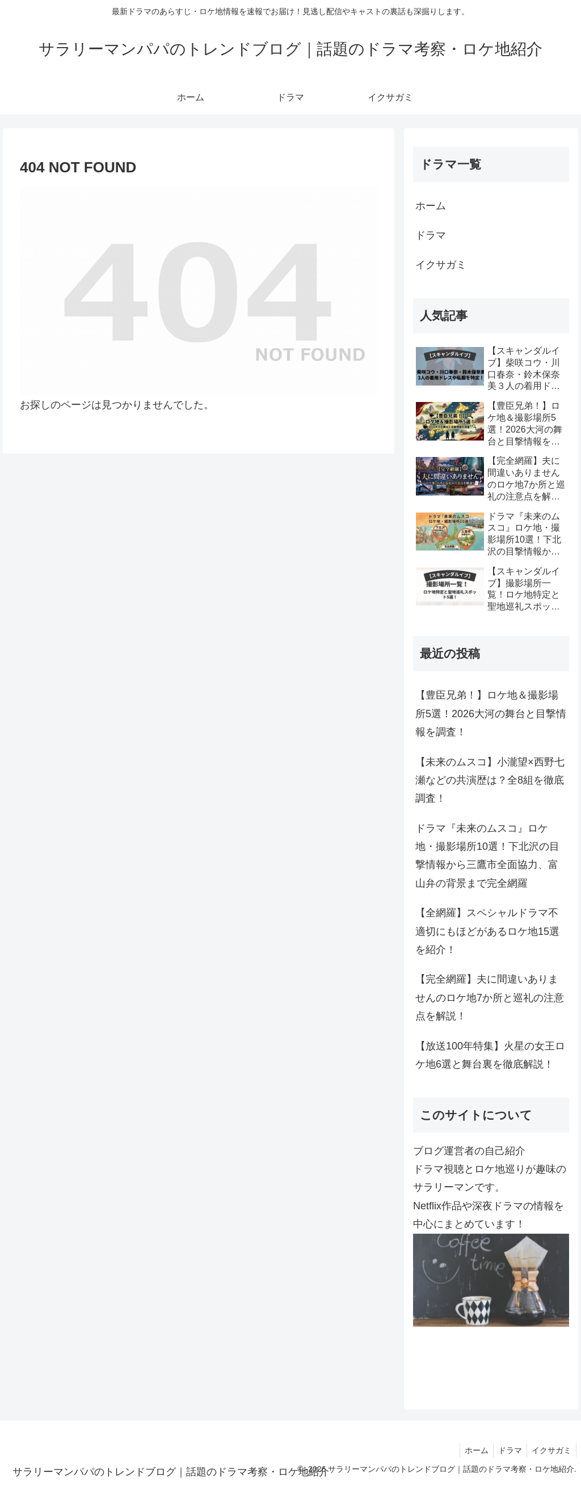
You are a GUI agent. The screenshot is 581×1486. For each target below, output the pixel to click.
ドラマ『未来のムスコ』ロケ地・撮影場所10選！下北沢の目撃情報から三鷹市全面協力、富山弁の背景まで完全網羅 (487, 856)
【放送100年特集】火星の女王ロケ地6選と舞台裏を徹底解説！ (490, 1055)
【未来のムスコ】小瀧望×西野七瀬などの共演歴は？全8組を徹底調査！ (490, 780)
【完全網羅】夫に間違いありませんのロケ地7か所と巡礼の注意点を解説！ (489, 997)
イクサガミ (440, 264)
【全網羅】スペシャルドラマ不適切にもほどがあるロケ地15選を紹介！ (487, 931)
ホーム (430, 205)
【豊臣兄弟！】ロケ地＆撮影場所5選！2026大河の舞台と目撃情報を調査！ (490, 713)
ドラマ (430, 235)
